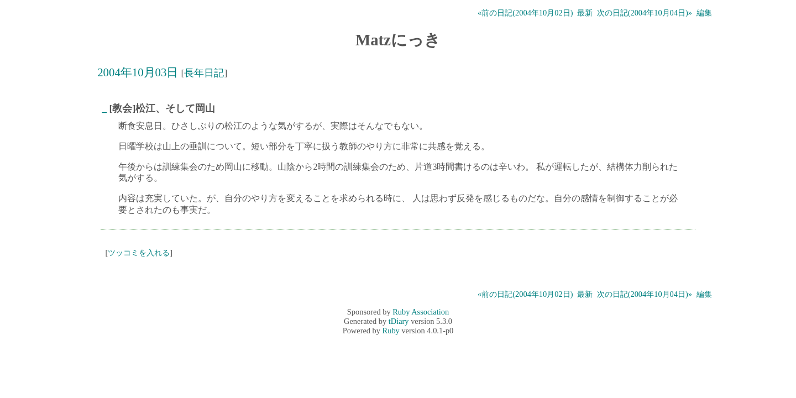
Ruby (391, 330)
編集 (704, 12)
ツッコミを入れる (139, 252)
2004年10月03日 (137, 72)
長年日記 (204, 72)
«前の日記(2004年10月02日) (525, 12)
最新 (585, 12)
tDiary (399, 321)
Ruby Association (420, 311)
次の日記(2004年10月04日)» (644, 12)
